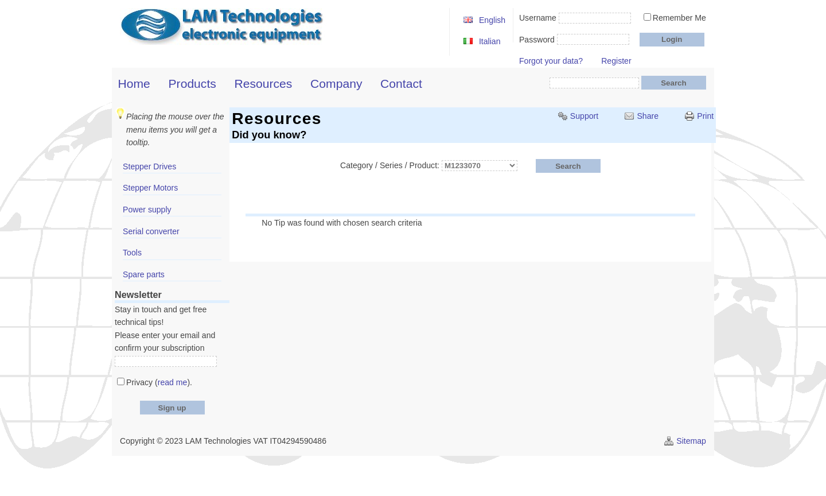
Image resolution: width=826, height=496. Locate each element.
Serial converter (151, 231)
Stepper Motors (150, 187)
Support (584, 116)
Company (336, 83)
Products (192, 83)
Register (616, 60)
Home (134, 83)
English (492, 20)
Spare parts (144, 274)
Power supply (147, 209)
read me (173, 382)
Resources (264, 83)
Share (648, 116)
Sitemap (691, 440)
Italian (490, 41)
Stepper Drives (149, 166)
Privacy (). (159, 382)
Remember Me (679, 17)
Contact (401, 83)
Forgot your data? (551, 60)
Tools (132, 252)
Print (705, 116)
